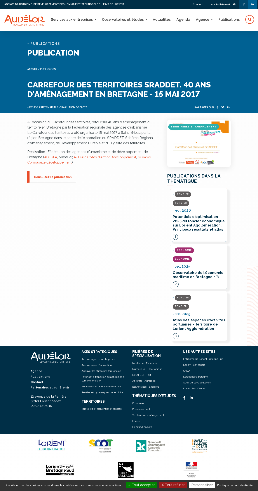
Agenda (183, 19)
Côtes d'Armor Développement (114, 157)
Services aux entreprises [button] (72, 19)
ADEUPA (51, 157)
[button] (249, 20)
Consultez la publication (53, 176)
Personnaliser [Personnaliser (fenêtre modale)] (202, 485)
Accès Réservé (222, 4)
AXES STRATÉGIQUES (100, 352)
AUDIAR (81, 157)
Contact (195, 4)
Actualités (162, 19)
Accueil (32, 69)
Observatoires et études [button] (123, 19)
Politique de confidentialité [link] (235, 485)
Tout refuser (173, 485)
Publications (229, 19)
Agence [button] (203, 19)
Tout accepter (141, 485)
